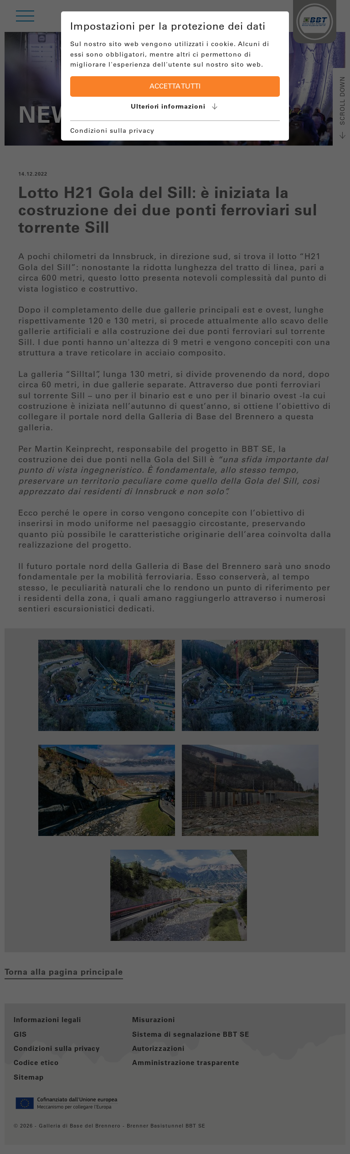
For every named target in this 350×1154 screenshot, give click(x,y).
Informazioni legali (47, 1019)
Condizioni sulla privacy (57, 1048)
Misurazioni (153, 1019)
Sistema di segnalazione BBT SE (190, 1034)
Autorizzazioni (158, 1048)
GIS (20, 1034)
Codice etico (36, 1062)
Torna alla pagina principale (64, 971)
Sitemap (29, 1077)
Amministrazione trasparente (185, 1062)
